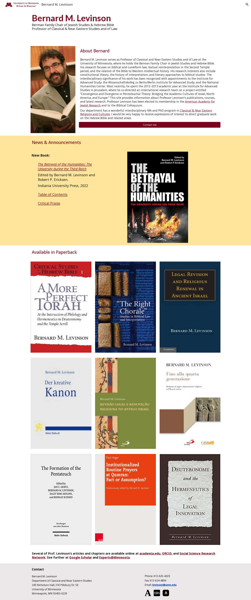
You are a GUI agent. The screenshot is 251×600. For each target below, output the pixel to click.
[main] (125, 22)
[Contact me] (149, 124)
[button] (247, 4)
